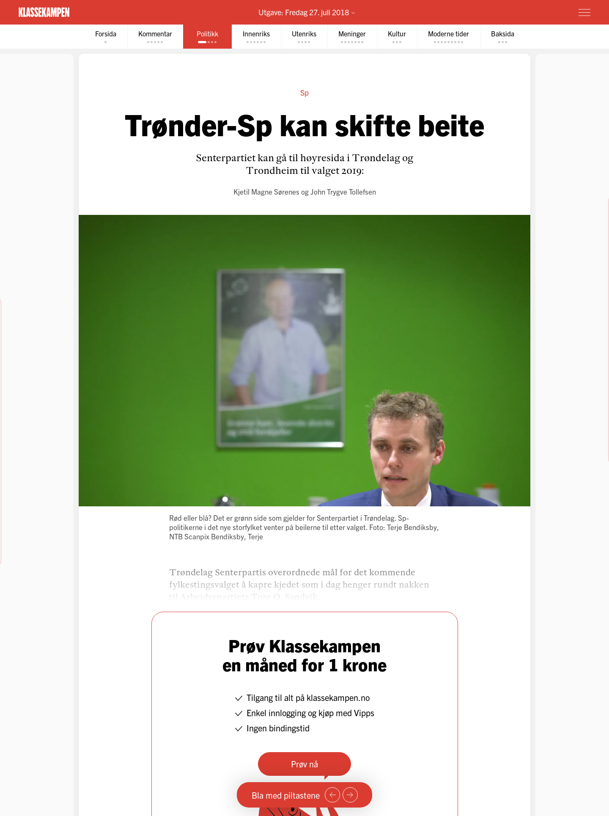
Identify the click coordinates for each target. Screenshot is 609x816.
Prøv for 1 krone (534, 12)
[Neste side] (350, 794)
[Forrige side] (332, 794)
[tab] (105, 37)
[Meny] (584, 12)
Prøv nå (304, 763)
